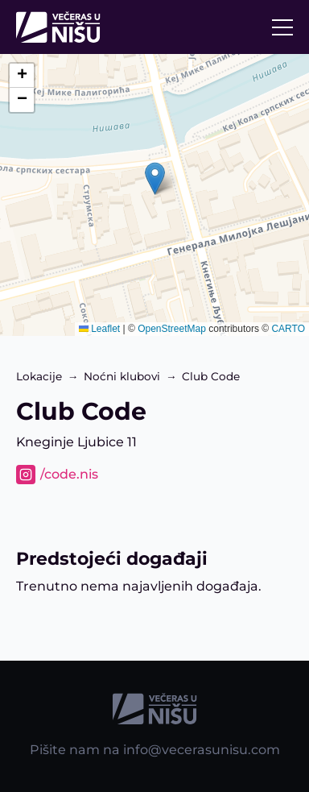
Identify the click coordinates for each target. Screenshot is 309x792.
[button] (155, 178)
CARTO (288, 328)
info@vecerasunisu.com (201, 749)
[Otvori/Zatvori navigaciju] (282, 27)
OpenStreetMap (172, 328)
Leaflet (99, 328)
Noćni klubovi (122, 376)
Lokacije (39, 376)
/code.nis (69, 474)
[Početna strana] (62, 27)
